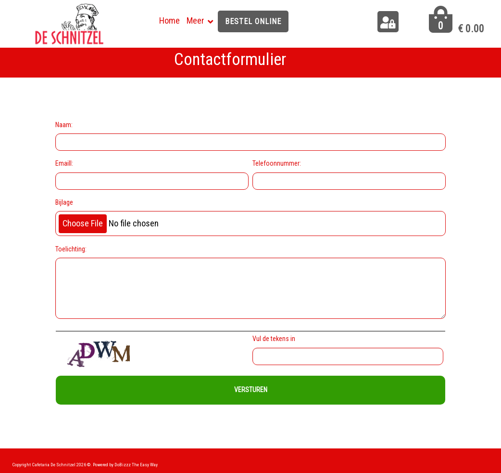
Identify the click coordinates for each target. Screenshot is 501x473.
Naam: (64, 125)
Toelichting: (71, 249)
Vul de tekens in (275, 338)
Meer (195, 20)
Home (169, 20)
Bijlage (64, 202)
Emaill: (64, 163)
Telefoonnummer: (276, 163)
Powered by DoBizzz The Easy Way (125, 464)
